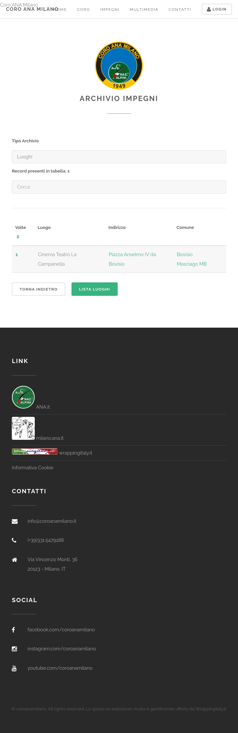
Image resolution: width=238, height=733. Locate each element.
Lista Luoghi (94, 289)
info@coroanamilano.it (52, 521)
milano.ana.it (38, 438)
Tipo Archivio (25, 140)
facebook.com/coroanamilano (61, 629)
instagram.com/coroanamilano (62, 648)
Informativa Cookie (32, 467)
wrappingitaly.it (52, 453)
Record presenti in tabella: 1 (40, 171)
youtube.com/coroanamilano (60, 668)
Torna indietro (39, 289)
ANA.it (31, 407)
